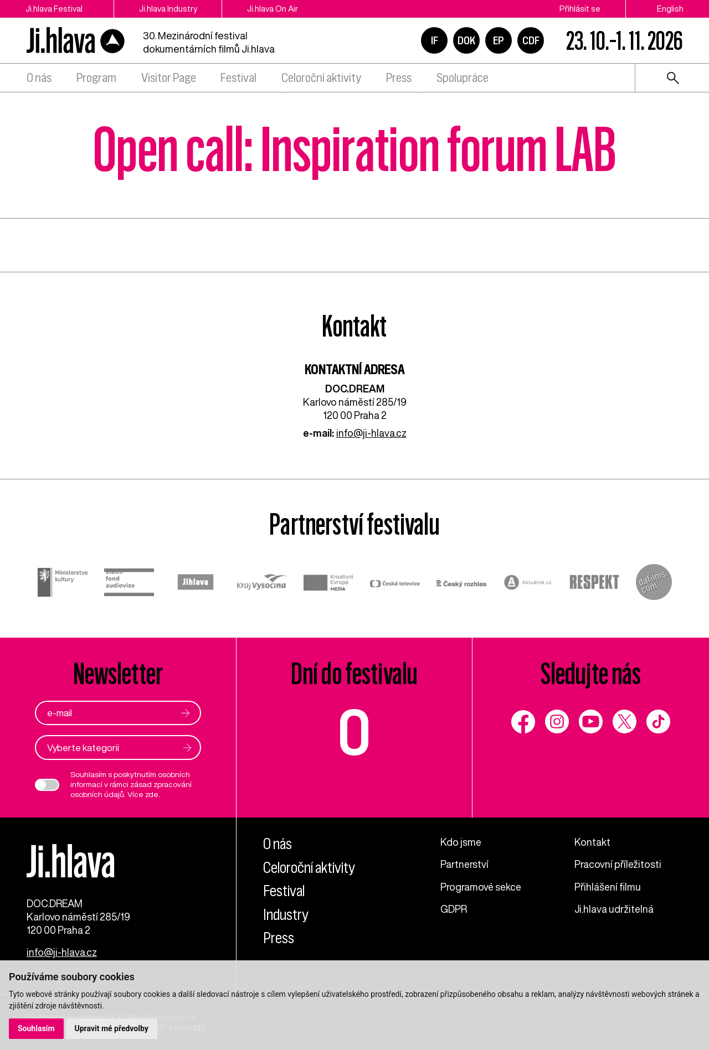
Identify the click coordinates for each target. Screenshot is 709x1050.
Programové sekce (480, 887)
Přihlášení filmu (607, 887)
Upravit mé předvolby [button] (111, 1028)
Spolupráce (462, 77)
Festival (238, 77)
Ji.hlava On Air (273, 8)
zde (151, 794)
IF (434, 40)
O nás (39, 77)
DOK (466, 40)
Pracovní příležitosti (617, 864)
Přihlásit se (579, 8)
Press (399, 77)
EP (498, 40)
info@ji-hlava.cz (371, 433)
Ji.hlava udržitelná (614, 909)
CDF (531, 40)
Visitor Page (168, 77)
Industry (286, 914)
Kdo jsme (460, 842)
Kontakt (592, 842)
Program (96, 77)
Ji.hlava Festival (54, 8)
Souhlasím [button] (36, 1028)
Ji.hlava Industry (168, 8)
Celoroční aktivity (321, 77)
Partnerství (464, 864)
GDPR (453, 909)
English (670, 8)
